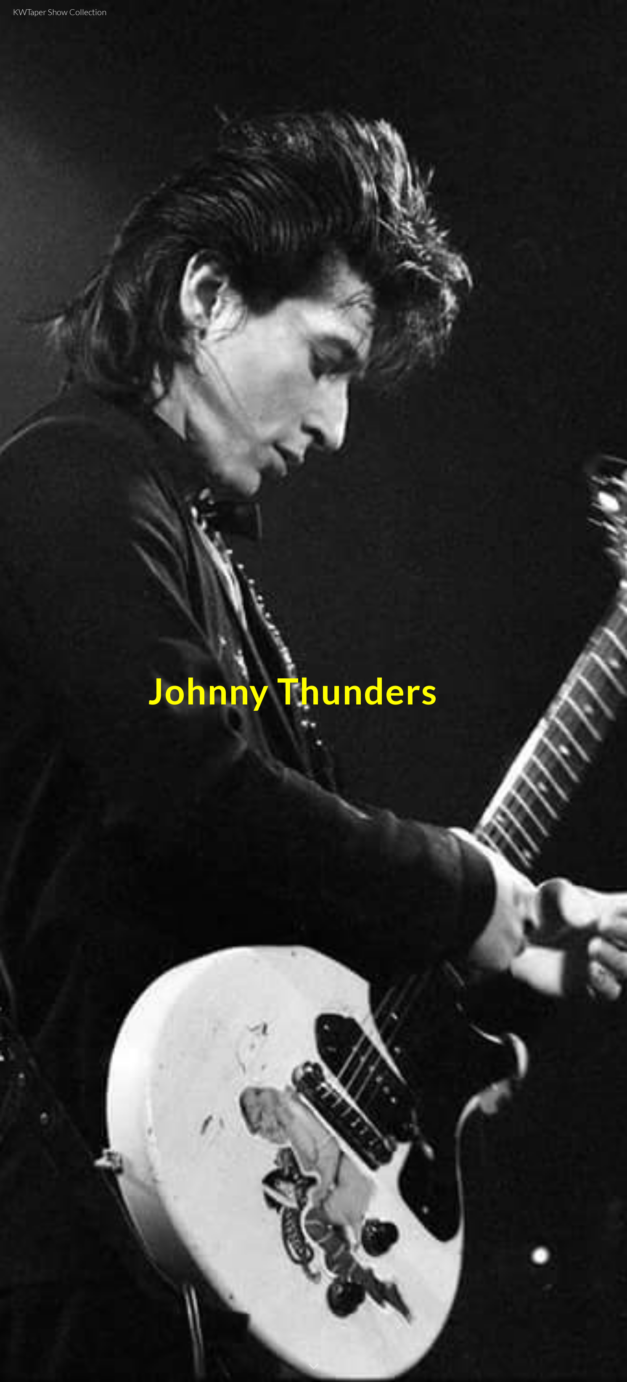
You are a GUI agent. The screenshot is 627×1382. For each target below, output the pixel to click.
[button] (314, 1367)
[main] (292, 691)
